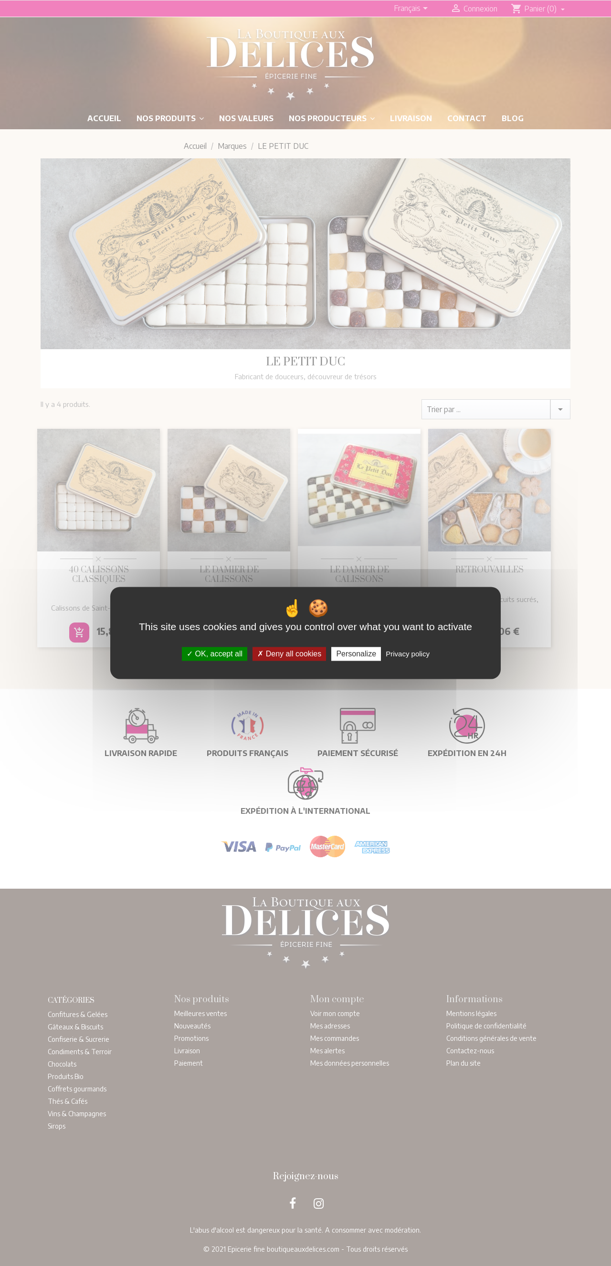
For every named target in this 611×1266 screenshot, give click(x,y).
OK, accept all (214, 654)
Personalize (356, 654)
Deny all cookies (289, 654)
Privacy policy (408, 654)
